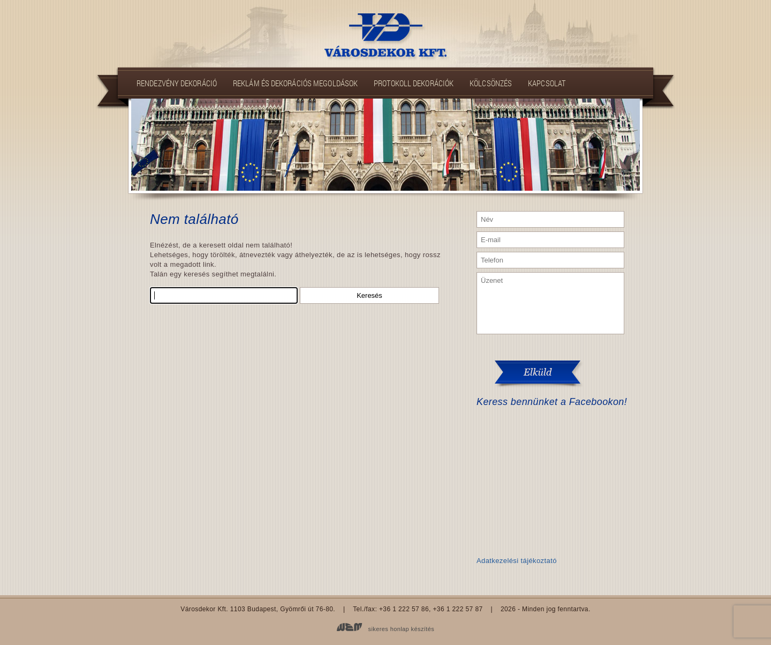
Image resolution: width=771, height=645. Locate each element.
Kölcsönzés (491, 83)
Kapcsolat (546, 83)
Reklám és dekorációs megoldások (295, 83)
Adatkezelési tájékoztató (517, 561)
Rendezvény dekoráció (177, 83)
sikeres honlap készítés (401, 629)
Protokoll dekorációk (413, 83)
